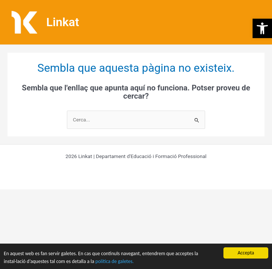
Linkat (62, 22)
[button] (262, 28)
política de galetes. (114, 261)
